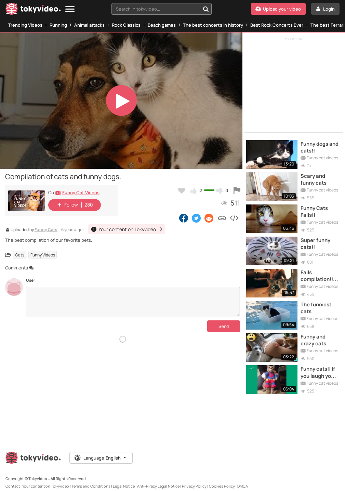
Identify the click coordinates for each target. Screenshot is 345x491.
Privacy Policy (194, 480)
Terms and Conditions (90, 480)
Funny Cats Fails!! (315, 209)
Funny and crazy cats (314, 335)
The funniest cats (316, 304)
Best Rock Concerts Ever (276, 25)
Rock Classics (126, 25)
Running (58, 25)
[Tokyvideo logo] (33, 10)
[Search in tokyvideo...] (206, 9)
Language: (101, 452)
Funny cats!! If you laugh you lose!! (318, 367)
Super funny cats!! (316, 241)
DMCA (242, 480)
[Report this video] (237, 190)
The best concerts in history (213, 25)
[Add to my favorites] (181, 190)
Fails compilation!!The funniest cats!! (320, 273)
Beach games (162, 25)
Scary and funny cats (314, 178)
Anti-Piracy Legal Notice (158, 480)
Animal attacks (89, 25)
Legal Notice (124, 480)
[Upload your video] (278, 9)
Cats (19, 255)
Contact (12, 480)
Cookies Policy (222, 480)
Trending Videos (25, 25)
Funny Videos (42, 255)
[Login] (325, 9)
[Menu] (70, 9)
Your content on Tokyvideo (45, 480)
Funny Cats (46, 230)
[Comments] (133, 301)
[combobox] (161, 9)
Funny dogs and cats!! (320, 147)
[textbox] (156, 8)
